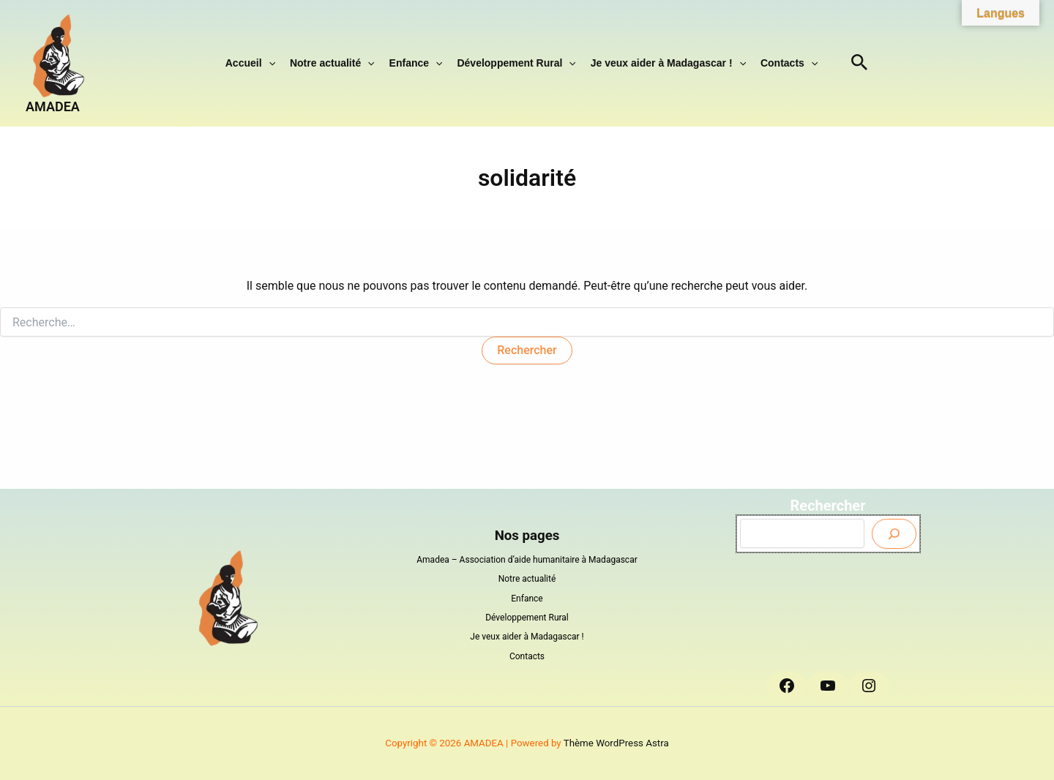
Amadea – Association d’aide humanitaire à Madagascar (527, 560)
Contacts (789, 63)
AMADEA (53, 106)
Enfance (416, 63)
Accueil (250, 63)
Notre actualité (332, 63)
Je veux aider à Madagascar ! (668, 63)
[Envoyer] (894, 534)
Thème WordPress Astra (616, 743)
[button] (268, 63)
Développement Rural (516, 63)
